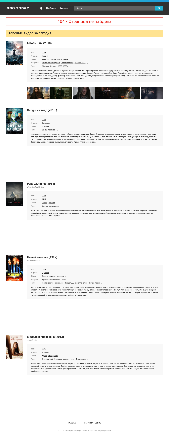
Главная (41, 8)
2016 (44, 120)
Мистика (45, 66)
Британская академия (51, 63)
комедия (52, 276)
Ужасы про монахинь (50, 206)
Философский (47, 359)
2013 (44, 349)
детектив (45, 59)
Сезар (63, 280)
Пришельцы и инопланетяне (75, 283)
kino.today (64, 430)
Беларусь (46, 123)
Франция (45, 273)
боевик (45, 276)
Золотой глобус (67, 63)
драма (53, 59)
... (69, 59)
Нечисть (53, 66)
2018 (44, 53)
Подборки (51, 8)
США (44, 199)
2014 (44, 196)
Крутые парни (94, 283)
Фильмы (64, 8)
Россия (45, 56)
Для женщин (81, 359)
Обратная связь (92, 423)
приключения (62, 59)
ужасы (44, 203)
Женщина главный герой (64, 359)
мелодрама (53, 356)
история (45, 126)
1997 (44, 269)
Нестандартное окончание (52, 283)
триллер (52, 203)
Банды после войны (50, 130)
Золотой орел (80, 63)
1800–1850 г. (63, 66)
